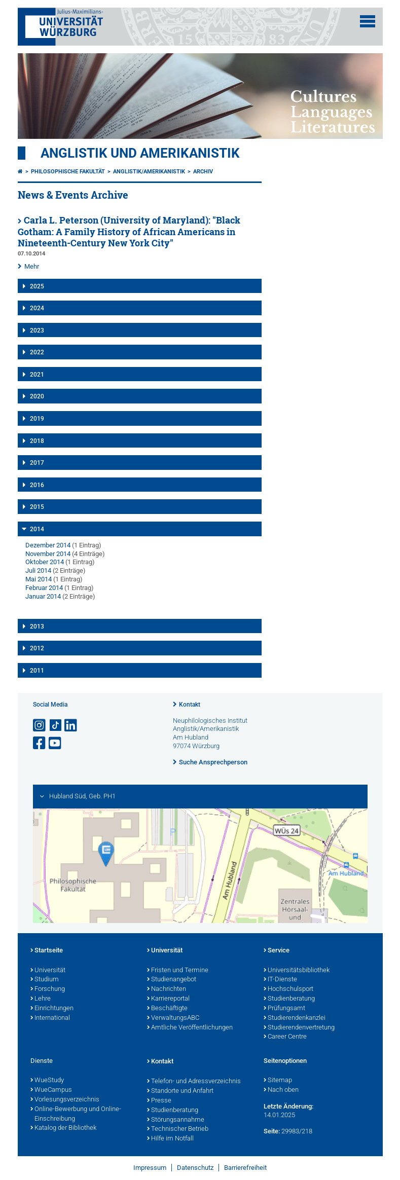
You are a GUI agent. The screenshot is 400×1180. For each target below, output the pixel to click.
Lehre (40, 999)
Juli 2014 (38, 570)
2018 (37, 441)
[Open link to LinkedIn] (71, 725)
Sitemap (278, 1080)
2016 (37, 485)
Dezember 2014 (47, 545)
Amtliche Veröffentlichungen (190, 1027)
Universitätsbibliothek (297, 970)
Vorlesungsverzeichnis (64, 1099)
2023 (37, 330)
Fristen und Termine (177, 970)
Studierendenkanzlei (294, 1018)
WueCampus (51, 1090)
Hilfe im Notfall (170, 1139)
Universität (47, 970)
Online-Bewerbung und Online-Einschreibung (75, 1114)
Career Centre (285, 1037)
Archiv (203, 171)
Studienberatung (289, 999)
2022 (37, 352)
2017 (37, 462)
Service (276, 950)
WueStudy (47, 1080)
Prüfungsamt (284, 1008)
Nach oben (281, 1090)
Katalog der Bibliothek (63, 1128)
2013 (37, 626)
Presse (159, 1100)
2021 (37, 374)
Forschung (47, 989)
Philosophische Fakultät (68, 171)
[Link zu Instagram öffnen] (40, 725)
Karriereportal (168, 999)
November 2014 (47, 554)
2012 (37, 648)
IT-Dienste (280, 979)
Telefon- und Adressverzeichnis (194, 1081)
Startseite (46, 950)
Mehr (31, 266)
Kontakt (189, 704)
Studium (44, 979)
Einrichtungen (52, 1008)
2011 (37, 670)
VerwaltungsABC (173, 1018)
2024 (37, 308)
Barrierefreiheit (245, 1167)
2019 (37, 418)
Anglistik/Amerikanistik (149, 171)
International (50, 1018)
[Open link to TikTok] (56, 725)
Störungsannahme (175, 1120)
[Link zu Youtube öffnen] (56, 743)
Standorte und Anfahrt (180, 1091)
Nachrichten (166, 989)
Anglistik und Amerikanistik (140, 153)
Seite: (272, 1131)
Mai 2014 (38, 579)
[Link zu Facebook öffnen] (40, 743)
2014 (37, 529)
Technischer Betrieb (177, 1129)
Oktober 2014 (44, 562)
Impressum (149, 1167)
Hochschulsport (288, 989)
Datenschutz (195, 1167)
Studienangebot (171, 979)
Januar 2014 (43, 596)
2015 (37, 506)
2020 (37, 396)
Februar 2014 (44, 588)
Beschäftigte (167, 1008)
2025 (37, 286)
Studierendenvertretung (299, 1027)
